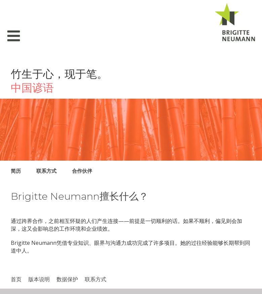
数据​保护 (67, 279)
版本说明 (39, 279)
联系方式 (46, 170)
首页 (16, 279)
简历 (16, 170)
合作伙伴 (82, 170)
